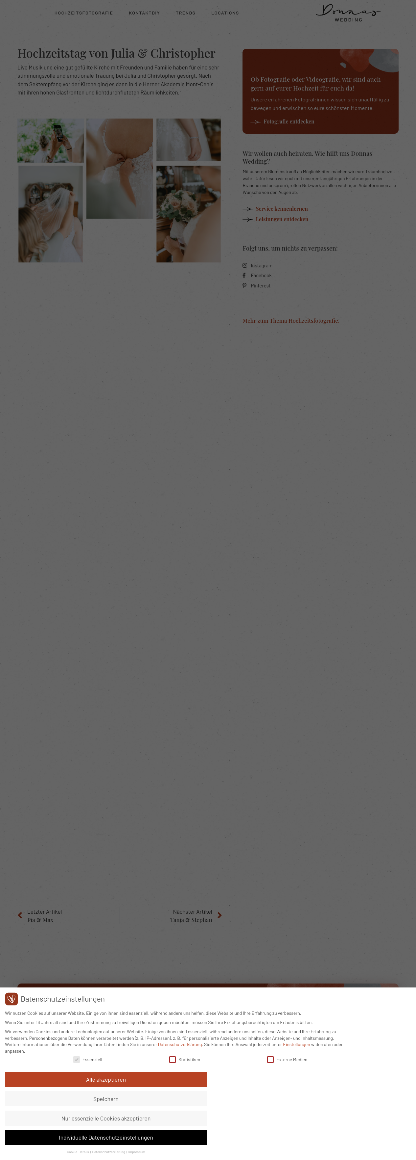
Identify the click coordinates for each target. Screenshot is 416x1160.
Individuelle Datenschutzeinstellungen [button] (364, 1134)
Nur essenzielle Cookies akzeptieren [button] (364, 1108)
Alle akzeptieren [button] (364, 1066)
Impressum (394, 1151)
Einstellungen (66, 1129)
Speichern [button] (364, 1085)
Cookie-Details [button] (336, 1151)
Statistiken (173, 1138)
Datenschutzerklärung (243, 1122)
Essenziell (93, 1138)
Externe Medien (260, 1138)
